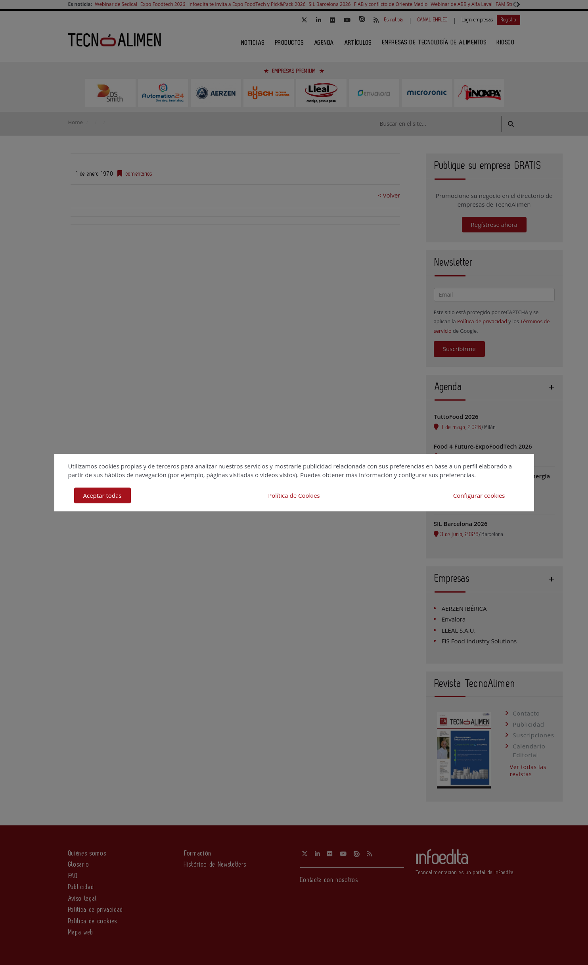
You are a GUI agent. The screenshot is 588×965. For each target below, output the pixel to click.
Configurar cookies (479, 495)
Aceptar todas (102, 495)
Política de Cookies (294, 495)
